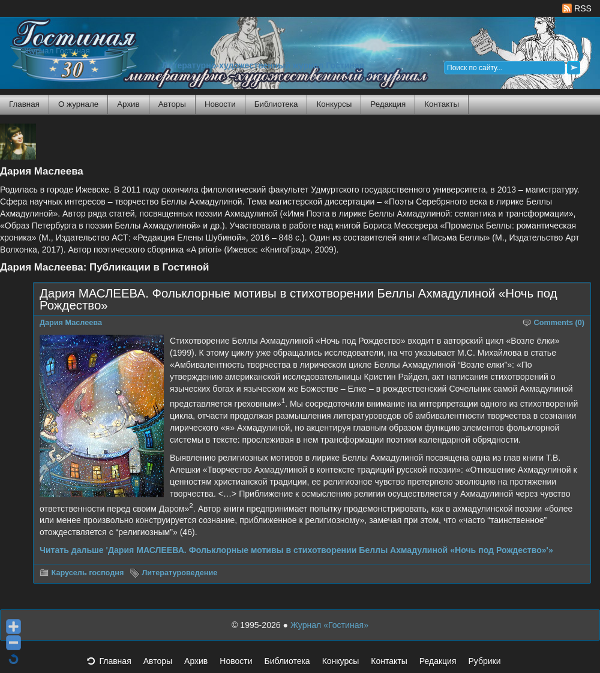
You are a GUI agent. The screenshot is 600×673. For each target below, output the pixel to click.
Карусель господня (88, 573)
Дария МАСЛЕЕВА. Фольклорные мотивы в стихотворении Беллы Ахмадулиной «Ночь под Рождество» (298, 299)
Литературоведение (179, 573)
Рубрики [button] (490, 664)
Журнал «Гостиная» (329, 625)
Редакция (388, 104)
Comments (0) (559, 323)
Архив (128, 104)
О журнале (78, 104)
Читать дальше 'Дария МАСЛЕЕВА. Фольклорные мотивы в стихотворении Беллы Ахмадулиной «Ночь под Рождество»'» (296, 550)
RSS (577, 8)
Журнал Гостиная (57, 50)
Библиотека (276, 104)
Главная (24, 104)
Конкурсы (334, 104)
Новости (220, 104)
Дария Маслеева (71, 323)
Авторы (172, 104)
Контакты (441, 104)
